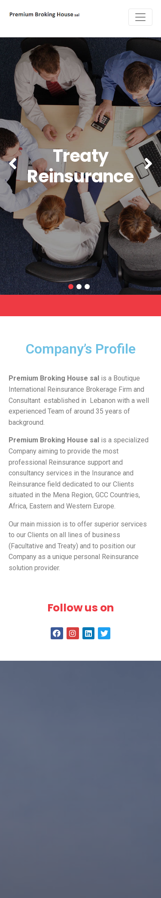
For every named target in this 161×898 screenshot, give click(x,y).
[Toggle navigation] (140, 17)
